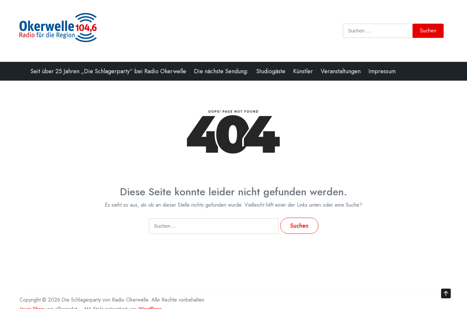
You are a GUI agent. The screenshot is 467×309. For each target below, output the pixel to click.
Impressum (382, 71)
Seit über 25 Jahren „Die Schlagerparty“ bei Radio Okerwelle (108, 71)
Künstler (303, 71)
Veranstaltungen (341, 71)
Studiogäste (270, 71)
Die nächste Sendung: (221, 71)
